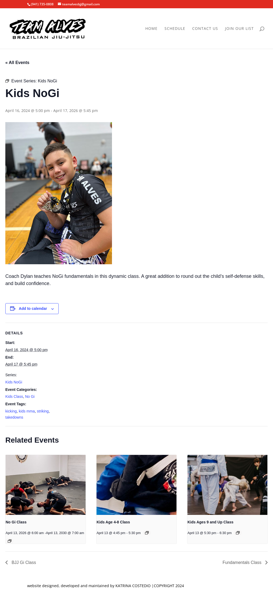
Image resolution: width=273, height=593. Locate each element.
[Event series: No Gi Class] (9, 541)
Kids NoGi (13, 382)
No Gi (30, 396)
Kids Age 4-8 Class (113, 522)
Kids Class (14, 396)
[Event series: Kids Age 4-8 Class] (147, 532)
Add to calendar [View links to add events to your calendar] (33, 308)
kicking (11, 411)
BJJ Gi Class (23, 562)
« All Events (17, 62)
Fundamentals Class (243, 562)
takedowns (14, 417)
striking (43, 411)
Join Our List (239, 29)
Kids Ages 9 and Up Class (210, 522)
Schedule (174, 29)
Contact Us (205, 29)
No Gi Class (16, 522)
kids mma (27, 411)
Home (151, 29)
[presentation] (46, 485)
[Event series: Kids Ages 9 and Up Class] (238, 532)
